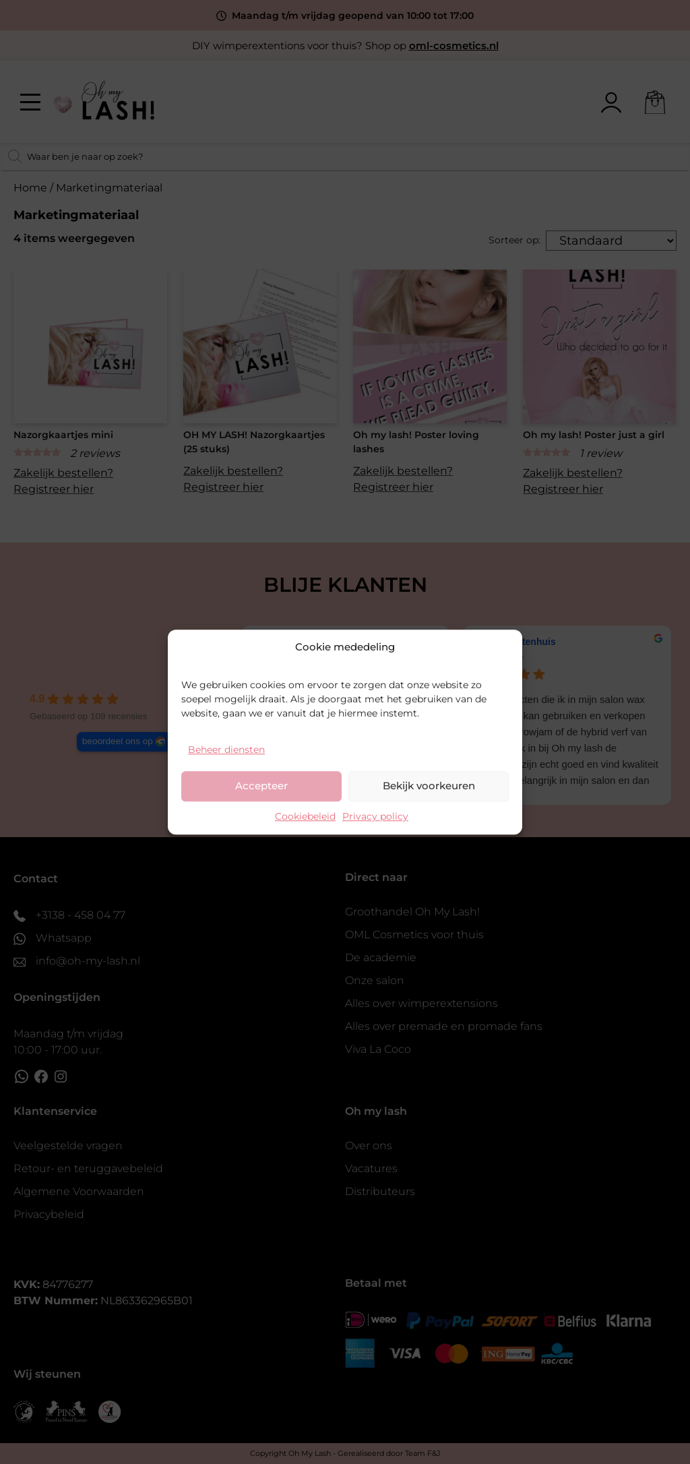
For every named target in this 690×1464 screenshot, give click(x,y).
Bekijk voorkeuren (429, 785)
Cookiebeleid (305, 816)
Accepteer (261, 785)
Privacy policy (375, 816)
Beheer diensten (226, 749)
